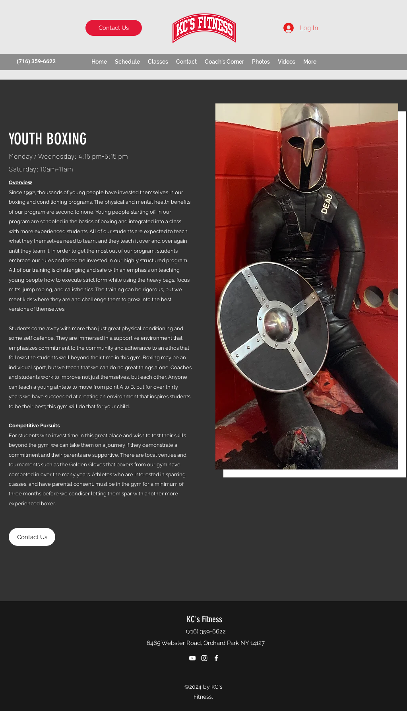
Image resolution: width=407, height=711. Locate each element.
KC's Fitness (204, 619)
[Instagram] (204, 658)
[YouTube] (192, 658)
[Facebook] (216, 658)
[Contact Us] (113, 28)
